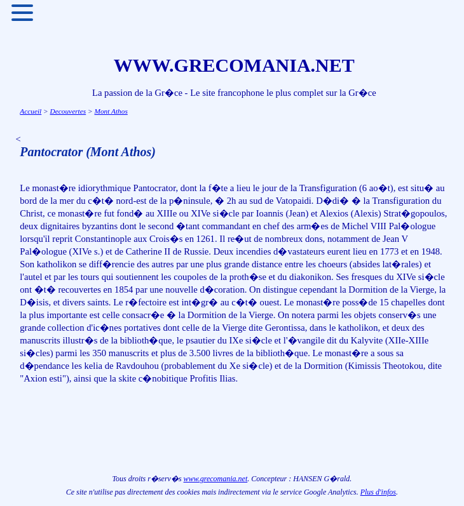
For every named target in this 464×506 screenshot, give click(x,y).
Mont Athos (110, 111)
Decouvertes (68, 111)
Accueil (30, 111)
